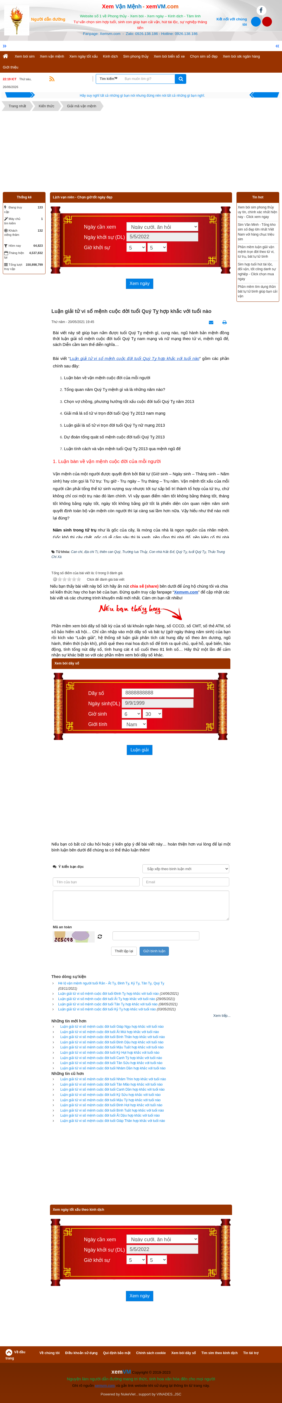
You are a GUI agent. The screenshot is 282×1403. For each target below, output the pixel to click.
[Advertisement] (141, 153)
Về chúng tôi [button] (49, 1353)
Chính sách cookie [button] (151, 1353)
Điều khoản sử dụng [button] (81, 1353)
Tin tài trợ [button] (250, 1353)
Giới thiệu (10, 67)
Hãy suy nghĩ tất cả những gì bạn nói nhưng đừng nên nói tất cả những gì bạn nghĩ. (142, 96)
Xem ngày (140, 283)
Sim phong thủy (136, 56)
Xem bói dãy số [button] (183, 1353)
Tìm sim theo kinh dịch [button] (219, 1353)
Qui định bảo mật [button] (116, 1353)
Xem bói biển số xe (169, 56)
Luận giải (139, 749)
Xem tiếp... (222, 1015)
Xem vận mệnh (52, 56)
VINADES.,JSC (169, 1394)
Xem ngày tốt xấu (83, 56)
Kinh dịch (110, 56)
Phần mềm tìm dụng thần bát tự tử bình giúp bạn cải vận (257, 291)
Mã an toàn (62, 927)
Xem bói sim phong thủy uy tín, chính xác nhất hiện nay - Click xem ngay (257, 212)
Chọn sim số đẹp (204, 56)
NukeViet (128, 1394)
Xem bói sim (25, 56)
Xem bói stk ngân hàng (241, 56)
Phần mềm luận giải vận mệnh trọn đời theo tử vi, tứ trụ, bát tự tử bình (256, 251)
